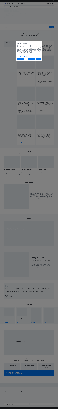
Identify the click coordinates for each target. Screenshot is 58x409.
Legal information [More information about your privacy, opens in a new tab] (24, 56)
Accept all (38, 59)
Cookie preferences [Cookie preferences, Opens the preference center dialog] (21, 59)
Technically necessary (31, 59)
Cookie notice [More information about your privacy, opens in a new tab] (19, 56)
